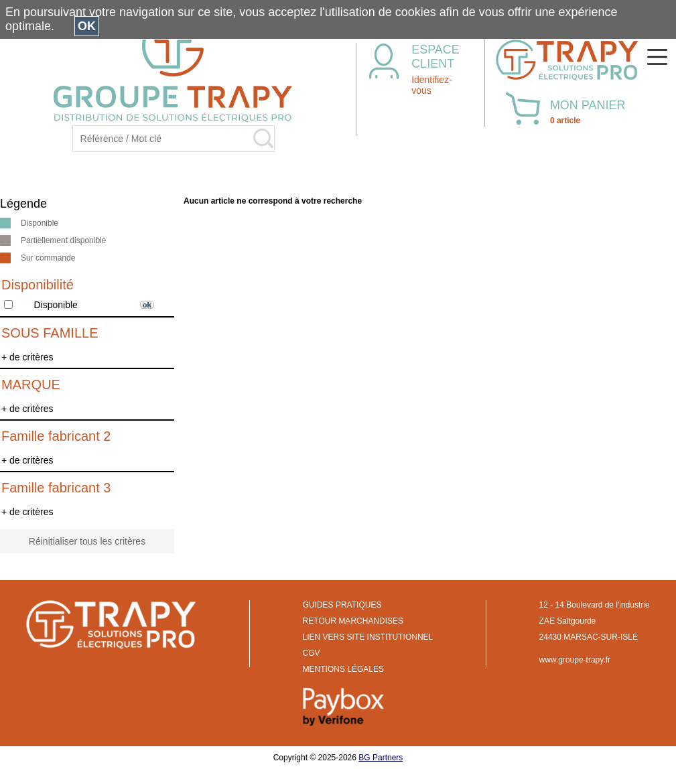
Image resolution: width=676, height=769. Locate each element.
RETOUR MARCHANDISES (353, 621)
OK (87, 26)
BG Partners (380, 757)
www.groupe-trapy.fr (574, 660)
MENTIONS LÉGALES (343, 669)
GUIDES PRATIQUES (342, 605)
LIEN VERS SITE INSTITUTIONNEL (368, 637)
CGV (311, 653)
